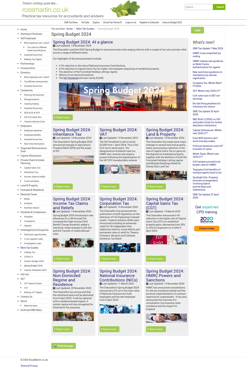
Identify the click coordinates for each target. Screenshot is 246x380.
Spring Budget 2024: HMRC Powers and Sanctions (165, 275)
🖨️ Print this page (63, 345)
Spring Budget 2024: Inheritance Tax (72, 132)
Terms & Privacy (29, 365)
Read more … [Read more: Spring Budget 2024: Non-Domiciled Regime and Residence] (63, 329)
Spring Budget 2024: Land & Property (165, 132)
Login (197, 30)
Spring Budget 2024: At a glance (83, 42)
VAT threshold (70, 78)
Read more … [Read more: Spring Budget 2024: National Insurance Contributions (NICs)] (109, 329)
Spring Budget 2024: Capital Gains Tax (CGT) (165, 203)
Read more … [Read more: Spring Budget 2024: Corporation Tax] (109, 259)
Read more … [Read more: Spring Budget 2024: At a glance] (63, 117)
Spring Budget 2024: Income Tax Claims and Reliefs (72, 203)
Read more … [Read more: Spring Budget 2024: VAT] (109, 186)
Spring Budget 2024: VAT (119, 132)
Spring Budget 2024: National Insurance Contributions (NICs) (119, 275)
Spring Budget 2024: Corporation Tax (119, 201)
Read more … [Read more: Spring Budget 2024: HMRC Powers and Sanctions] (156, 329)
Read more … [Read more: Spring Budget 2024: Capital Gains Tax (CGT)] (156, 259)
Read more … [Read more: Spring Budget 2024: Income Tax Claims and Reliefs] (63, 259)
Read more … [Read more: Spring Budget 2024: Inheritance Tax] (63, 186)
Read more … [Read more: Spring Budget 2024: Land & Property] (156, 186)
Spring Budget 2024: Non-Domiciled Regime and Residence (72, 277)
